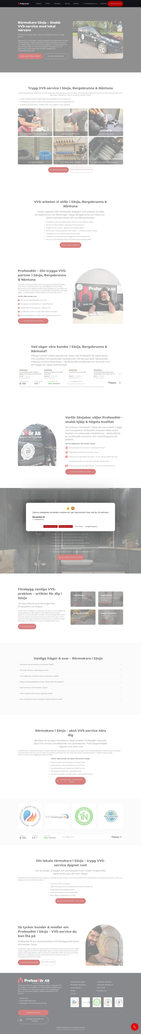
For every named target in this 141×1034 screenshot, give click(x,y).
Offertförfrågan (115, 3)
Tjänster (39, 3)
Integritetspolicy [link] (91, 526)
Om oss (67, 3)
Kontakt (75, 3)
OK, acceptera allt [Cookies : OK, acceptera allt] (50, 526)
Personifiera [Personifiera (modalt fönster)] (79, 526)
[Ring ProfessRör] (134, 1026)
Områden (57, 3)
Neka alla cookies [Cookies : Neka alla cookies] (66, 526)
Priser (48, 3)
